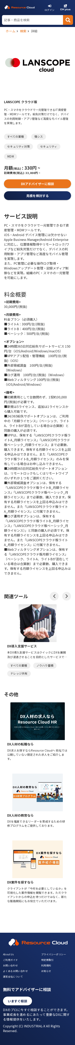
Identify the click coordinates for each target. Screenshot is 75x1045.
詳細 (34, 31)
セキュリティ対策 (18, 146)
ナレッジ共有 (19, 673)
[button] (54, 596)
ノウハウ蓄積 (45, 665)
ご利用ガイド (10, 959)
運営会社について (13, 976)
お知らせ (46, 971)
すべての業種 (15, 136)
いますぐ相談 (17, 1001)
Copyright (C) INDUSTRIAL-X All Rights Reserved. (31, 1028)
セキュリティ (48, 146)
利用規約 (46, 965)
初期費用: (14, 173)
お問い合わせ (10, 965)
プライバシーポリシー (53, 954)
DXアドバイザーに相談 (37, 183)
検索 (23, 31)
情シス (38, 136)
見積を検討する (37, 195)
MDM (10, 156)
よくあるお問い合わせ (15, 971)
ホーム (11, 31)
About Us (8, 954)
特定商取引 (47, 959)
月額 (12, 167)
